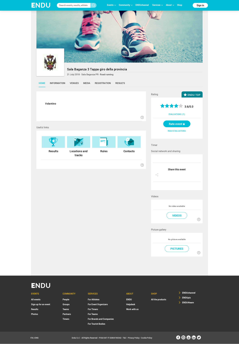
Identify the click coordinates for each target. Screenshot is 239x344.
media (86, 83)
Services (157, 5)
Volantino (50, 103)
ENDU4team (188, 302)
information (57, 83)
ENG (37, 338)
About (170, 5)
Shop (179, 5)
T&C (124, 338)
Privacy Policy (133, 338)
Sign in (200, 5)
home (42, 83)
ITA (31, 338)
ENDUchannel (142, 5)
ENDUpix (186, 297)
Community (125, 5)
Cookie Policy (146, 338)
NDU (41, 5)
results (120, 83)
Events (111, 5)
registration (103, 83)
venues (74, 83)
